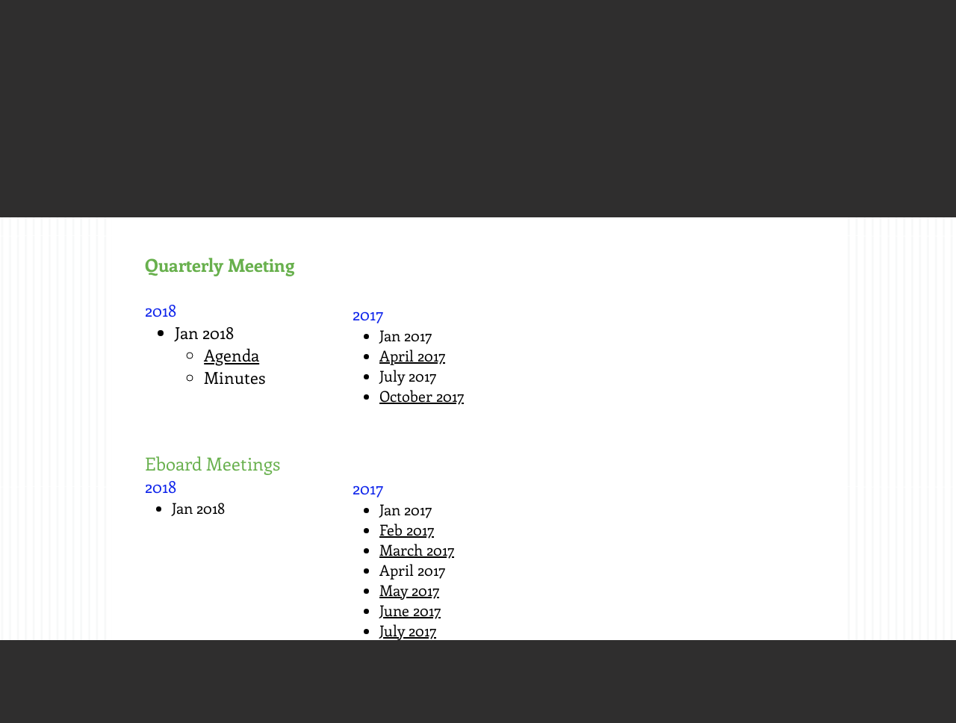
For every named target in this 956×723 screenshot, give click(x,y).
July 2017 (407, 630)
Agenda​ (231, 355)
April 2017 (412, 355)
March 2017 (416, 549)
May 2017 (409, 590)
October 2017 (421, 395)
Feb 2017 (406, 529)
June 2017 (410, 610)
